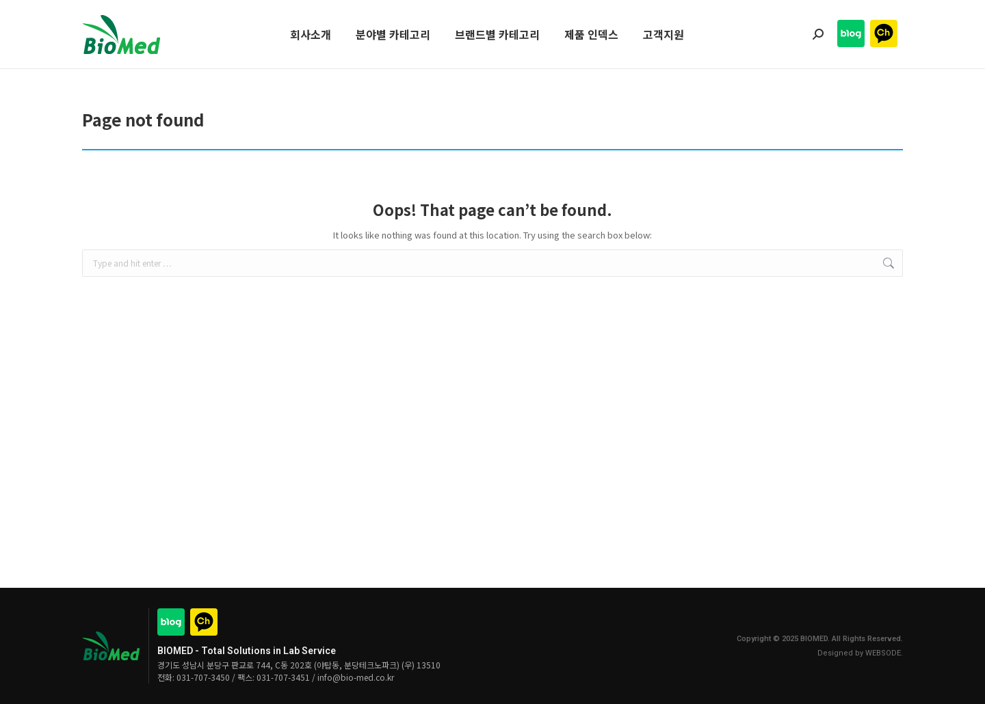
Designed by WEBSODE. (860, 653)
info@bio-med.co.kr (355, 677)
